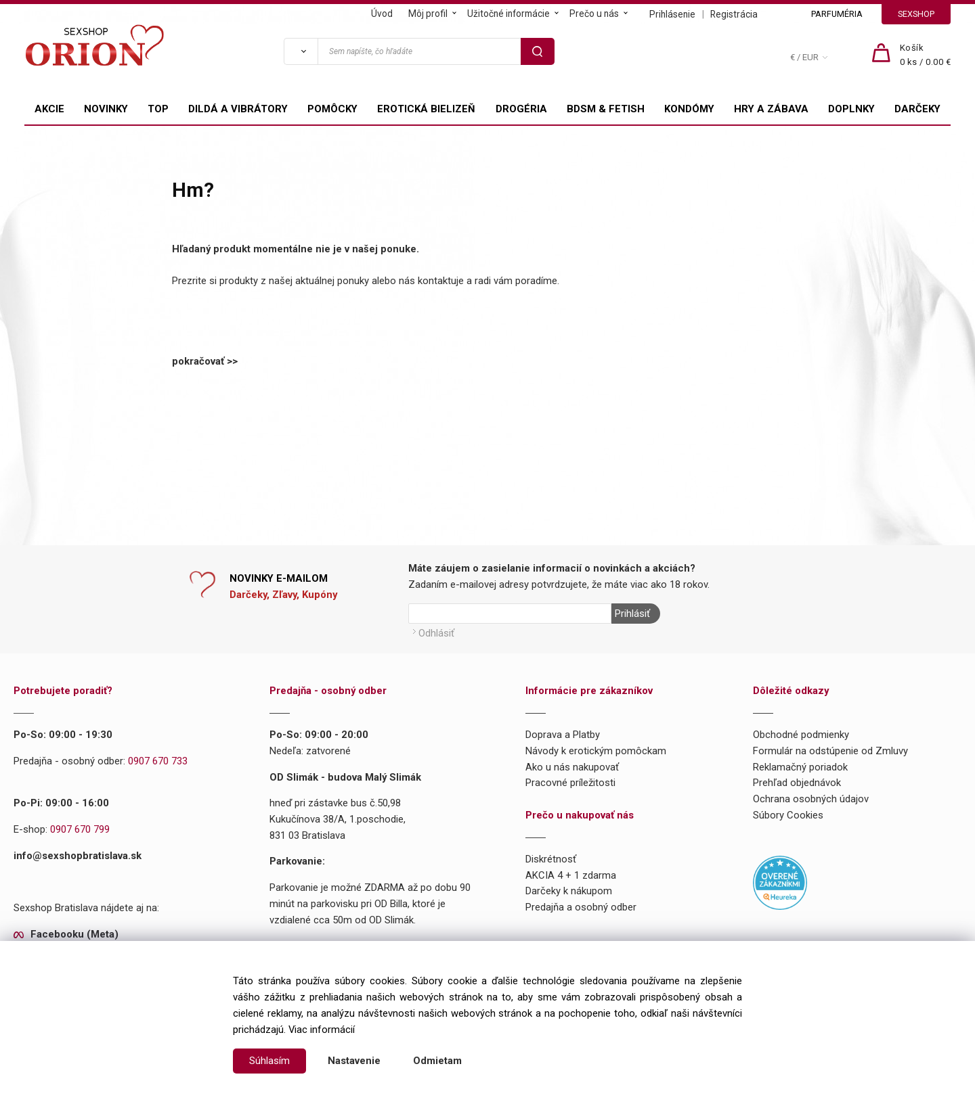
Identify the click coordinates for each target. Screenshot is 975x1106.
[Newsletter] (509, 613)
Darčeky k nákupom (568, 891)
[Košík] (925, 55)
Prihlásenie (672, 14)
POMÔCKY (332, 109)
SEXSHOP (916, 14)
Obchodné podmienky (801, 735)
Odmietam (437, 1061)
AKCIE (49, 109)
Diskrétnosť (550, 859)
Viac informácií (321, 1029)
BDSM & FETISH (606, 109)
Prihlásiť (632, 613)
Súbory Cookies (788, 815)
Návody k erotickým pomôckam (595, 751)
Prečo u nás (594, 13)
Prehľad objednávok (797, 783)
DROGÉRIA (521, 109)
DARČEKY (917, 109)
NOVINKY (106, 109)
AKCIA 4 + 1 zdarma (570, 875)
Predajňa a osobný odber (580, 907)
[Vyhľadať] (301, 51)
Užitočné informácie (508, 13)
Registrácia (734, 14)
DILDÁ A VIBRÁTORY (238, 109)
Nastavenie (354, 1061)
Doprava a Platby (562, 735)
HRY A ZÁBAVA (771, 109)
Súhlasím (269, 1061)
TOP (158, 109)
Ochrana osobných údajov (811, 799)
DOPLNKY (851, 109)
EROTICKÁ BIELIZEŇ (426, 109)
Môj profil (428, 13)
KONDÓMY (689, 109)
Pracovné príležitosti (570, 783)
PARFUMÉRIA (837, 14)
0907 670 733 (158, 761)
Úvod (382, 13)
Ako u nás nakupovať (572, 767)
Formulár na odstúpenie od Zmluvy (830, 751)
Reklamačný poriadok (800, 767)
